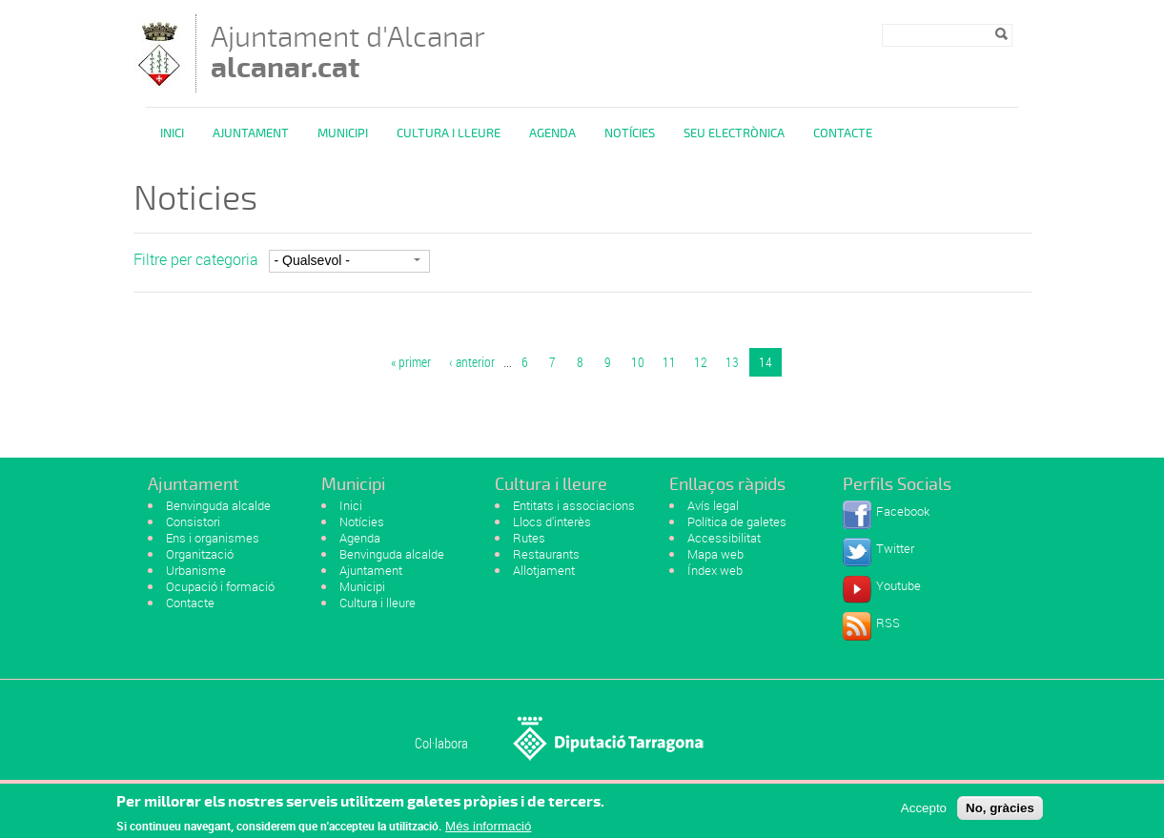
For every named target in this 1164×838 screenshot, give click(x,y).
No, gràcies (1000, 812)
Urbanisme (196, 570)
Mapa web (715, 553)
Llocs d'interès (552, 521)
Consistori (193, 521)
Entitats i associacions (574, 505)
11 (669, 362)
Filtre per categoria (195, 259)
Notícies (629, 133)
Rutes (529, 537)
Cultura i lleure (377, 602)
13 (732, 362)
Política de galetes (736, 521)
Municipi (342, 133)
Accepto (924, 812)
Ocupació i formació (220, 586)
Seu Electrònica (734, 133)
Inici (172, 133)
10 (637, 362)
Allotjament (544, 570)
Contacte (842, 133)
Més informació (488, 830)
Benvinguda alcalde (218, 505)
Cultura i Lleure (448, 133)
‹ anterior (472, 362)
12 (700, 362)
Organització (200, 553)
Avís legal (713, 505)
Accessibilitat (724, 537)
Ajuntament (251, 133)
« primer (411, 362)
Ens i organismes (212, 537)
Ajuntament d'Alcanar (348, 52)
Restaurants (546, 553)
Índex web (715, 570)
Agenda (552, 133)
